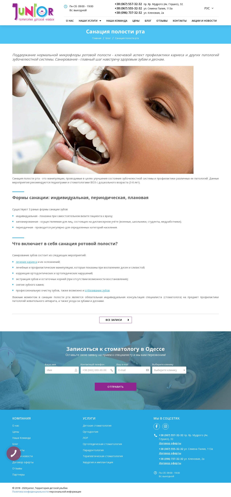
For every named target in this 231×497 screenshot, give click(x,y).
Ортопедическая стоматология (102, 444)
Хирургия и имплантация (98, 462)
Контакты (180, 20)
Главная (96, 38)
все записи (114, 320)
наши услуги (88, 20)
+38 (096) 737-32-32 (128, 13)
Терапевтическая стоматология (103, 456)
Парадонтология (93, 450)
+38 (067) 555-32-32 (128, 8)
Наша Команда (116, 20)
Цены (136, 20)
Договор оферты (23, 462)
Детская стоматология (97, 425)
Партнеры (18, 474)
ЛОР (85, 438)
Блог (148, 20)
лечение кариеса (26, 262)
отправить (115, 386)
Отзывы (162, 20)
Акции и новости (204, 20)
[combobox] (169, 370)
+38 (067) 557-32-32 (128, 4)
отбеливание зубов (97, 290)
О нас (70, 20)
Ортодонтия (90, 431)
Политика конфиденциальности (30, 491)
